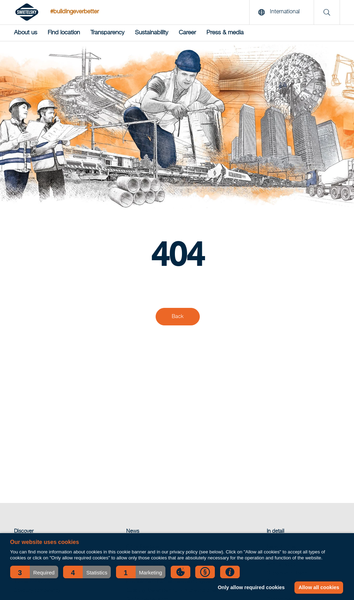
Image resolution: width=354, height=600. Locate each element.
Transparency (107, 33)
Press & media (225, 33)
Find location (64, 33)
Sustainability (151, 33)
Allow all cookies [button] (319, 587)
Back (178, 316)
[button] (34, 572)
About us (25, 33)
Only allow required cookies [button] (251, 587)
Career (187, 33)
